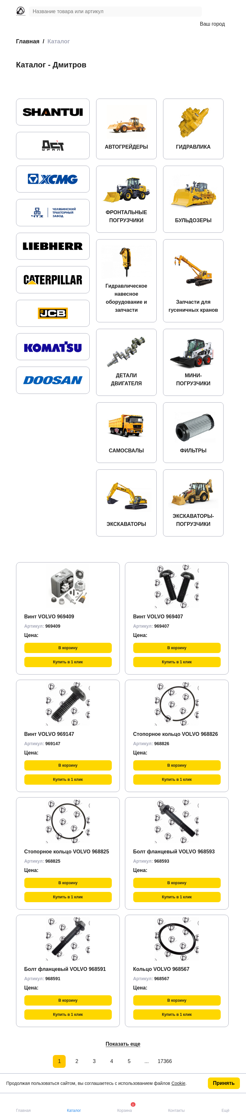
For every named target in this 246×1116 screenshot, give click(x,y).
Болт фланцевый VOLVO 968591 (65, 969)
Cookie (178, 1083)
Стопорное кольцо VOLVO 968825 (66, 851)
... (146, 1061)
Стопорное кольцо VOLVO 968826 (175, 734)
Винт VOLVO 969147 (49, 734)
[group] (53, 112)
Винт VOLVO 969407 (158, 616)
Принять (224, 1083)
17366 (164, 1061)
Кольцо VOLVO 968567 (161, 969)
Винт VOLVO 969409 (49, 616)
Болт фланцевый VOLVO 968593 (174, 851)
